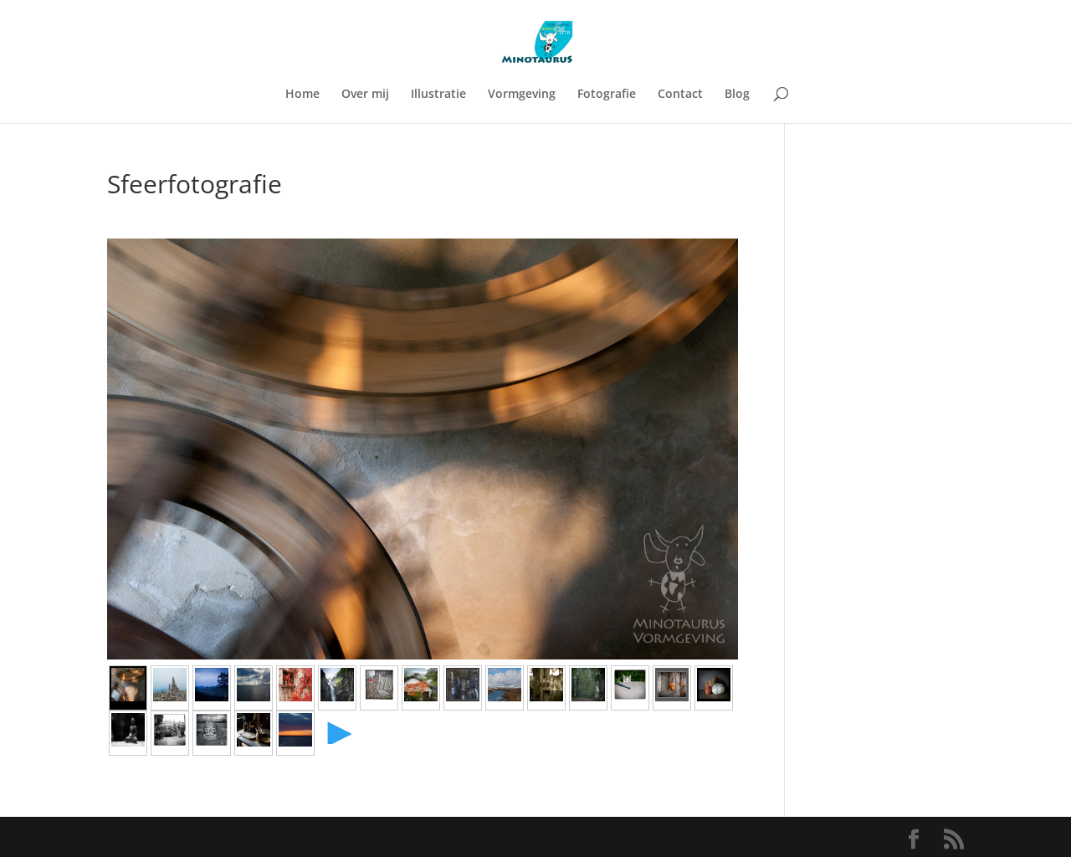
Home (302, 94)
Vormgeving (522, 94)
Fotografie (606, 94)
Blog (737, 94)
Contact (680, 94)
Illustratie (438, 94)
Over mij (365, 94)
